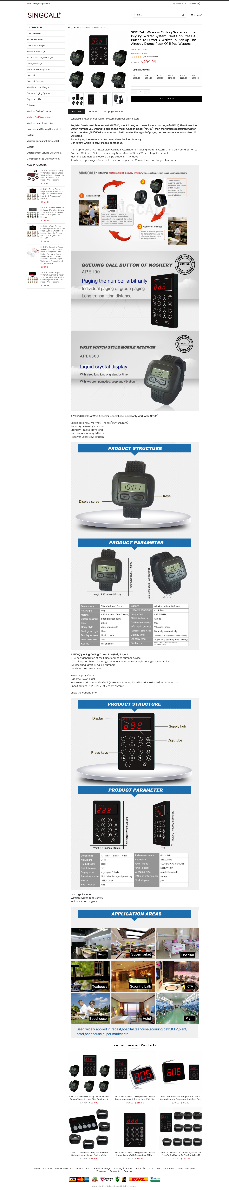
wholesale (101, 1171)
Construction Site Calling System (43, 159)
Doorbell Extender (36, 81)
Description (76, 111)
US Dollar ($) (195, 4)
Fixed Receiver (34, 34)
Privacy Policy (82, 1168)
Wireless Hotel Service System (42, 123)
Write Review (152, 57)
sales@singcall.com (41, 4)
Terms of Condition (144, 1168)
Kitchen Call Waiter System (94, 27)
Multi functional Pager (38, 87)
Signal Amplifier (34, 99)
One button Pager (36, 46)
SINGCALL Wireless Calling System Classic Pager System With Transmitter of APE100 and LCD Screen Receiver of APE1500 (135, 1099)
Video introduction (186, 1168)
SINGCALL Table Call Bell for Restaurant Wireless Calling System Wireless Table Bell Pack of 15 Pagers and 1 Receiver (52, 212)
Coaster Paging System (38, 93)
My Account (179, 4)
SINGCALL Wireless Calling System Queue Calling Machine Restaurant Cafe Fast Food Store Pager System (180, 1099)
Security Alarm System (38, 69)
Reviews (93, 111)
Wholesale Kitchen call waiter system (92, 119)
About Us (47, 1168)
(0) (144, 57)
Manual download (165, 1168)
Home (76, 27)
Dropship (128, 1171)
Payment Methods (64, 1168)
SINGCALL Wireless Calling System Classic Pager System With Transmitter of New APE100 (135, 1155)
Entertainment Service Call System (44, 153)
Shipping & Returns (113, 111)
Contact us (115, 1171)
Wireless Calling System (39, 111)
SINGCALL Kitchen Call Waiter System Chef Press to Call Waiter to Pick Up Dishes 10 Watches (181, 1155)
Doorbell (31, 75)
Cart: (196, 15)
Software (31, 105)
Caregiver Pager (35, 63)
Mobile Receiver (35, 40)
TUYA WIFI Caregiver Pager (40, 57)
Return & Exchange (101, 1168)
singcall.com (113, 1186)
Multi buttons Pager (36, 51)
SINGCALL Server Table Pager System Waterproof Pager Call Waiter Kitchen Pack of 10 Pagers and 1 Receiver (51, 193)
